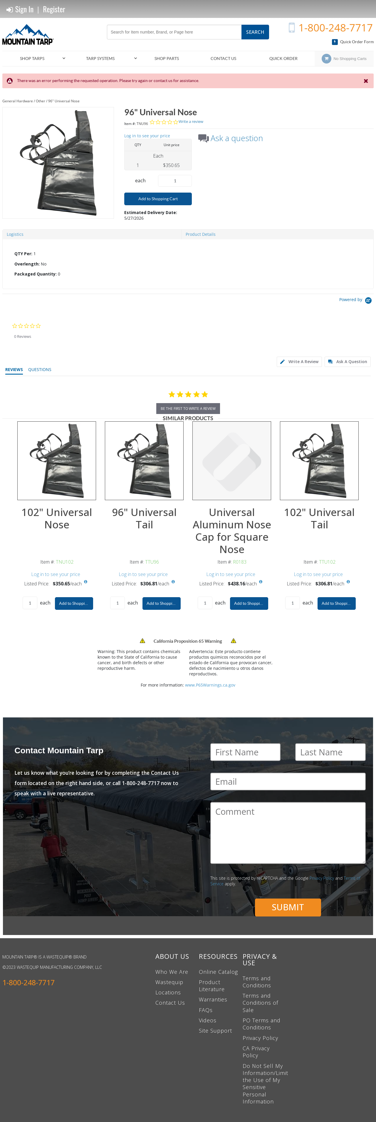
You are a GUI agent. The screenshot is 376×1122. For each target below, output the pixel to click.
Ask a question (237, 138)
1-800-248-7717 (335, 27)
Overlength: (27, 264)
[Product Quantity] (175, 181)
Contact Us (170, 1002)
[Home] (30, 34)
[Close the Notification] (366, 80)
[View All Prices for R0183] (260, 582)
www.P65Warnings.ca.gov (210, 685)
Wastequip (169, 982)
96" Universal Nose (64, 100)
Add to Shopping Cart (158, 198)
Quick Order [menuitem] (283, 58)
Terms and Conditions (257, 982)
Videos (207, 1020)
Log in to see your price (147, 135)
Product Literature (212, 986)
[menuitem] (34, 58)
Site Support (215, 1030)
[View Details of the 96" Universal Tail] (144, 461)
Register (54, 9)
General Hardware (17, 100)
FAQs (206, 1010)
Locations (168, 992)
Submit (288, 907)
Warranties (213, 999)
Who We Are (171, 971)
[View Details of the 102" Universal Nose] (57, 461)
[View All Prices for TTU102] (348, 582)
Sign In (19, 9)
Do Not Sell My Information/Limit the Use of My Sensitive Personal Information (265, 1083)
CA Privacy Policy (256, 1052)
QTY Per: (23, 253)
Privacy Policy (322, 878)
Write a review (191, 121)
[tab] (188, 264)
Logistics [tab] (15, 234)
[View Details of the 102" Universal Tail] (319, 461)
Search (255, 32)
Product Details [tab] (201, 234)
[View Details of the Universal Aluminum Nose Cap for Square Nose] (232, 461)
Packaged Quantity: (35, 274)
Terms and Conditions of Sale (260, 1003)
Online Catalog (218, 971)
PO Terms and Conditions (262, 1024)
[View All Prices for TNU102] (85, 582)
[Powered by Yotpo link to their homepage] (356, 301)
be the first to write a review (188, 408)
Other (40, 100)
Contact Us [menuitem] (223, 58)
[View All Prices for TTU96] (173, 582)
